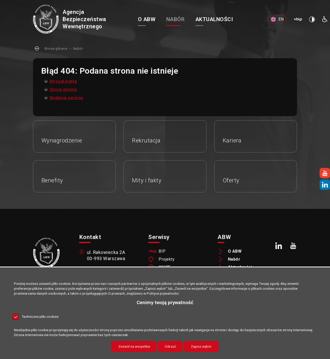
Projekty (167, 259)
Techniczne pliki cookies (40, 317)
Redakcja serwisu (66, 97)
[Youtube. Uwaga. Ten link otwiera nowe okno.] (293, 246)
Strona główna (55, 48)
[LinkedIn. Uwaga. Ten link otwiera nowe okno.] (279, 246)
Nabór (78, 48)
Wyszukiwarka (63, 81)
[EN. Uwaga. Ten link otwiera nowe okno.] (277, 19)
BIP (162, 251)
